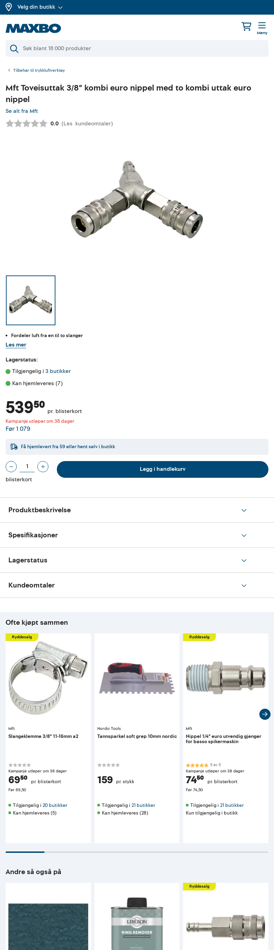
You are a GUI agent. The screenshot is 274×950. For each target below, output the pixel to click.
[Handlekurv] (246, 26)
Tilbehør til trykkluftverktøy (39, 71)
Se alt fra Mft (22, 111)
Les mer (16, 345)
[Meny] (262, 29)
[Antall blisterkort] (27, 466)
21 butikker (143, 805)
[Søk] (137, 48)
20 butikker (55, 805)
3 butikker (58, 371)
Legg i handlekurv (162, 469)
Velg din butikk (40, 7)
